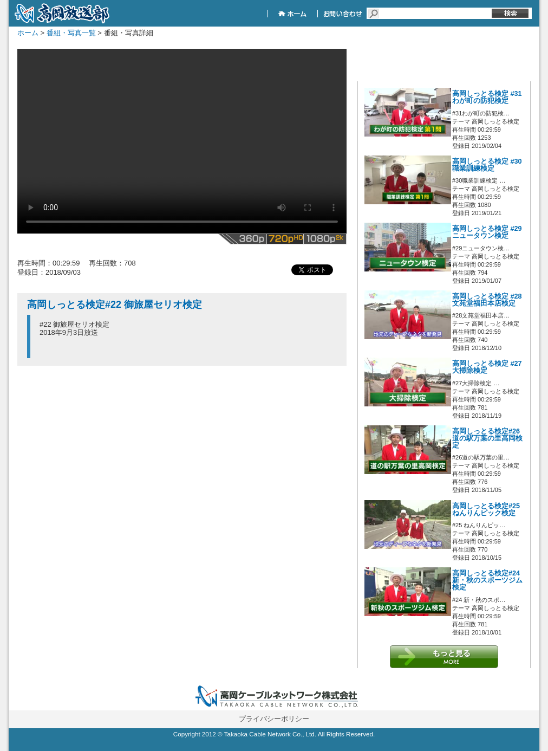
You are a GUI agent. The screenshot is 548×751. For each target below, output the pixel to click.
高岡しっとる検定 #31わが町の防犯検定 (487, 97)
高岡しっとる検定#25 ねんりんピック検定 (486, 509)
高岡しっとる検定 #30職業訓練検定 (487, 165)
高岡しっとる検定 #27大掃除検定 (487, 367)
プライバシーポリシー (274, 719)
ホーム (27, 33)
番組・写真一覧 (71, 33)
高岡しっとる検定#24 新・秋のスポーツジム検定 (487, 580)
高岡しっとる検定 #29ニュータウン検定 (487, 232)
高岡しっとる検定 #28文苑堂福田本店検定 (487, 300)
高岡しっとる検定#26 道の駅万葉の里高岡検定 (487, 438)
